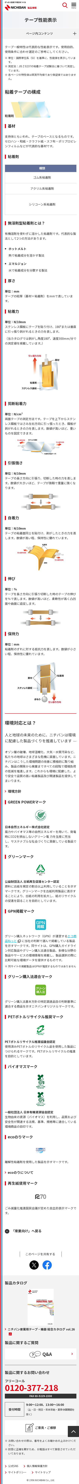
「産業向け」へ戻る (26, 1230)
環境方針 (14, 791)
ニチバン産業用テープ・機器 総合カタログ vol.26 (41, 1331)
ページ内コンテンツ (39, 33)
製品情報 (32, 7)
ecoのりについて (21, 1172)
